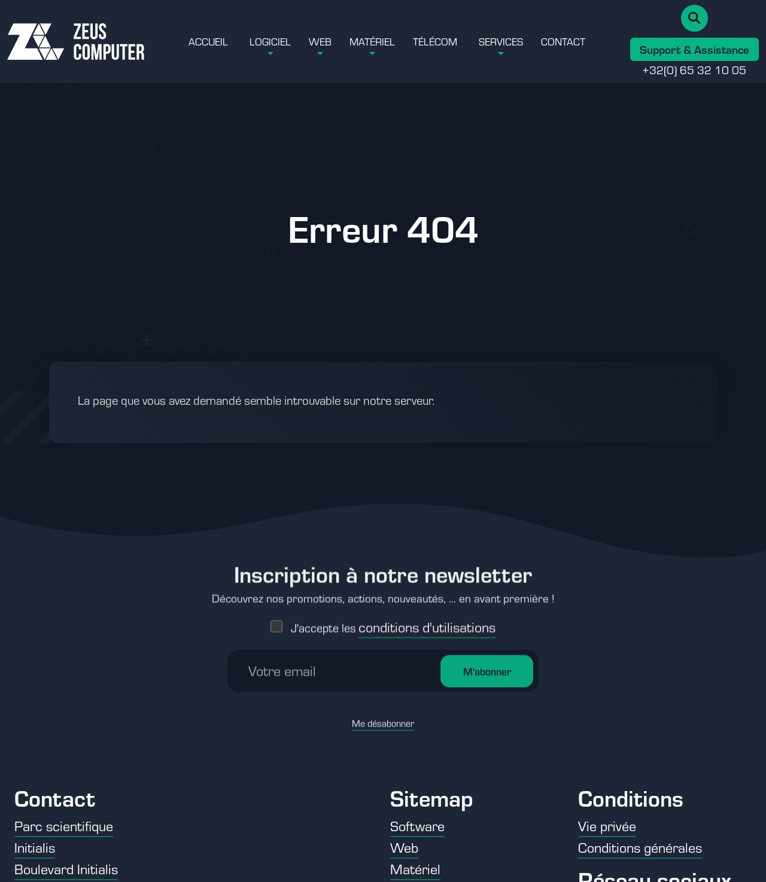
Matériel (372, 41)
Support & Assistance (694, 49)
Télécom (435, 41)
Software (417, 825)
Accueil (208, 41)
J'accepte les (393, 573)
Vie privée (607, 825)
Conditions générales (640, 847)
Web (320, 41)
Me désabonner (383, 669)
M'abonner (487, 618)
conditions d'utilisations (427, 573)
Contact (563, 41)
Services (501, 41)
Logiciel (270, 41)
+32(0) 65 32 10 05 (694, 69)
